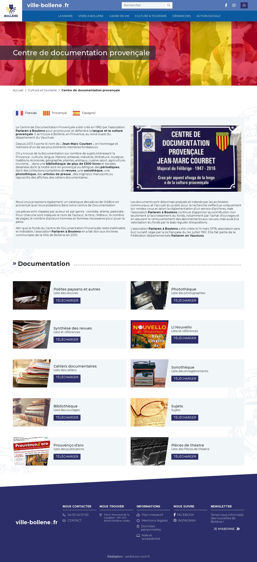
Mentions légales (152, 520)
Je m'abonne (224, 529)
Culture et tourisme (42, 90)
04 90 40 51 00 (76, 515)
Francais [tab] (26, 113)
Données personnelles (149, 528)
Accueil (18, 90)
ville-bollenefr (48, 5)
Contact (72, 520)
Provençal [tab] (55, 113)
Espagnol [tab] (84, 113)
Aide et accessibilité (148, 537)
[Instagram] (185, 520)
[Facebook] (184, 515)
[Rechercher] (169, 5)
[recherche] (143, 5)
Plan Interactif (150, 515)
